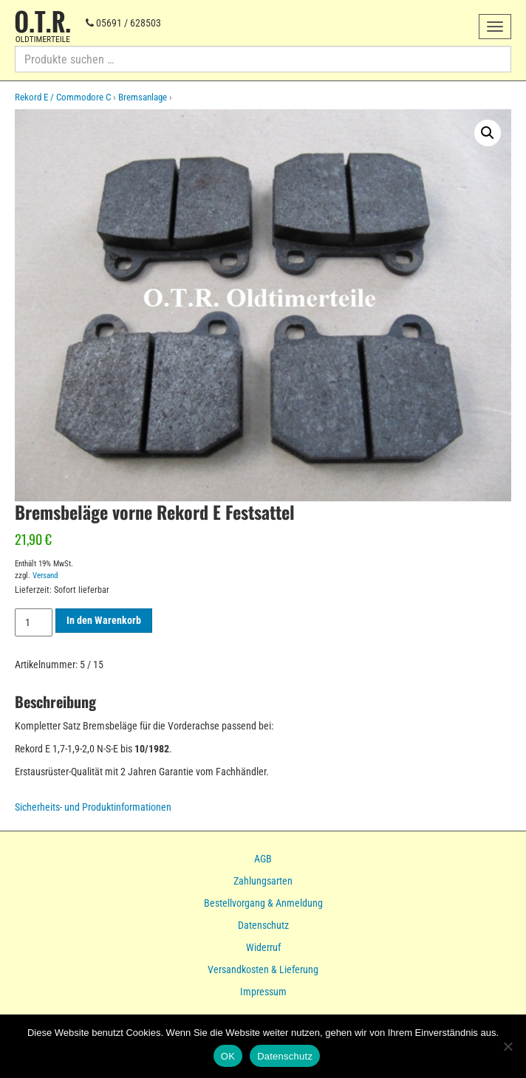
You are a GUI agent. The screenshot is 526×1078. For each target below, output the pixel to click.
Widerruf (263, 947)
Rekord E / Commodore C (63, 97)
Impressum (263, 992)
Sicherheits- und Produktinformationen (93, 807)
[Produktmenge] (33, 622)
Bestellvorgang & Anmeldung (263, 903)
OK (228, 1056)
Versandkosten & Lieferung (263, 969)
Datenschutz (263, 925)
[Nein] (507, 1046)
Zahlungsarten (263, 881)
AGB (263, 859)
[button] (487, 133)
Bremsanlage (142, 97)
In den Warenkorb (103, 620)
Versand (45, 575)
